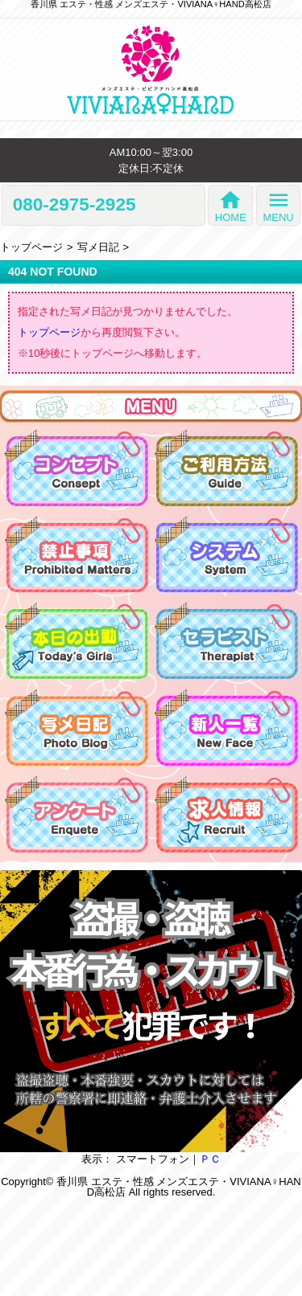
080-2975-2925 (74, 205)
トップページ (31, 247)
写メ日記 (98, 247)
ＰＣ (210, 1159)
